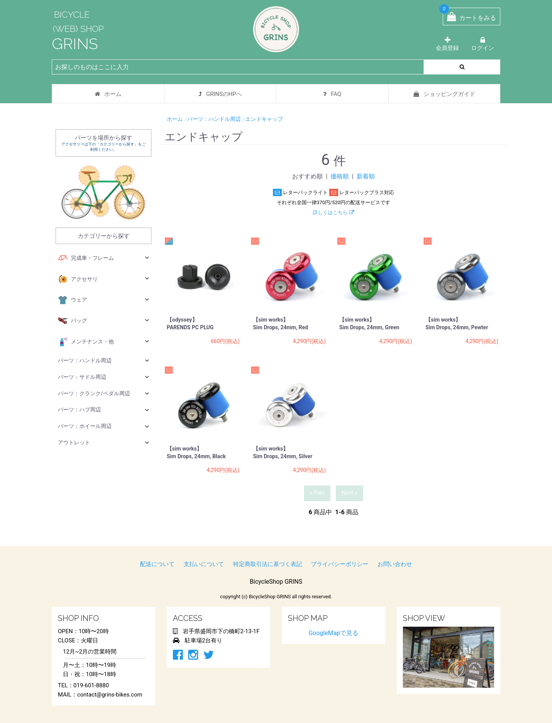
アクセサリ (103, 279)
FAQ (332, 94)
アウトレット (103, 442)
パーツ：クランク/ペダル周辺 (103, 393)
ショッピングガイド (444, 94)
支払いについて (204, 564)
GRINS (75, 44)
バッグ (103, 321)
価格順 (339, 176)
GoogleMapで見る (333, 633)
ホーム (108, 94)
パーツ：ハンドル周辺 (103, 360)
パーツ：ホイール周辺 (103, 426)
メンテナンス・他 (103, 342)
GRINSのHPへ (220, 94)
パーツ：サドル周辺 (103, 376)
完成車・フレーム (103, 258)
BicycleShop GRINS (276, 581)
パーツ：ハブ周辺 (103, 409)
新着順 (365, 176)
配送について (157, 564)
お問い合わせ (395, 564)
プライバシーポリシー (339, 564)
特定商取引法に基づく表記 (267, 564)
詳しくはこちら (333, 212)
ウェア (103, 300)
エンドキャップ (264, 119)
